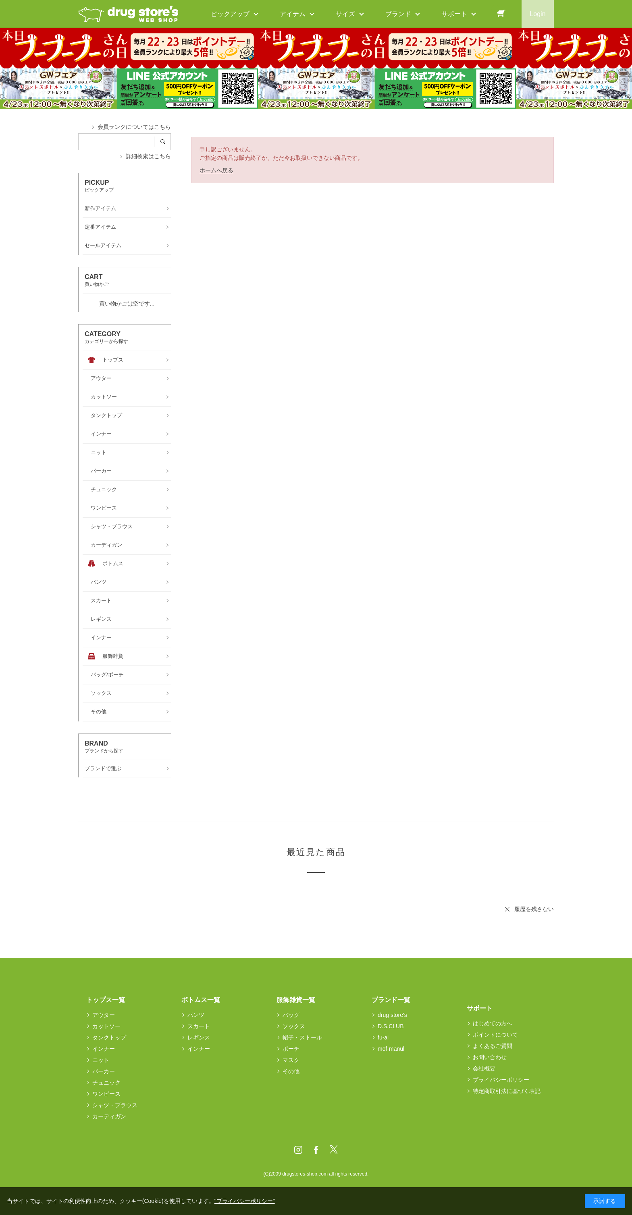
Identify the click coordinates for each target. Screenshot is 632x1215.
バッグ (291, 1015)
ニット (100, 1060)
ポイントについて (495, 1034)
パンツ (195, 1015)
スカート (198, 1026)
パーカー (103, 1071)
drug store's (392, 1015)
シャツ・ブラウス (114, 1105)
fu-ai (383, 1037)
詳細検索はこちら (148, 156)
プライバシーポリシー (501, 1080)
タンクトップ (109, 1037)
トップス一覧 (105, 999)
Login (537, 13)
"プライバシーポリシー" (244, 1201)
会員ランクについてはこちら (134, 127)
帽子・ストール (302, 1037)
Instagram (298, 1150)
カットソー (106, 1026)
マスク (291, 1060)
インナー (103, 1049)
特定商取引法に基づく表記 (507, 1091)
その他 (291, 1071)
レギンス (198, 1037)
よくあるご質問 (492, 1046)
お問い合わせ (490, 1057)
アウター (103, 1015)
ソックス (294, 1026)
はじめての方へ (492, 1023)
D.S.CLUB (391, 1026)
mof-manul (391, 1049)
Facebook (316, 1150)
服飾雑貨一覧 (295, 999)
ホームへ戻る (216, 170)
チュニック (106, 1082)
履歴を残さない (534, 909)
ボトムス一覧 (200, 999)
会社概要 (484, 1068)
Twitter (334, 1150)
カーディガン (109, 1116)
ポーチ (291, 1049)
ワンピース (106, 1094)
